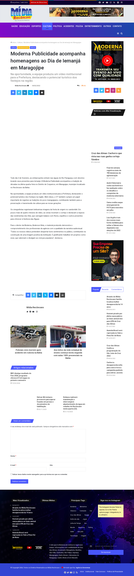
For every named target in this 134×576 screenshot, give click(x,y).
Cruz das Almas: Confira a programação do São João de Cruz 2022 (114, 351)
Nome (13, 456)
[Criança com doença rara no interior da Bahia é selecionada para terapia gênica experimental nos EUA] (61, 526)
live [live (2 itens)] (85, 523)
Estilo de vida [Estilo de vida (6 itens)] (74, 519)
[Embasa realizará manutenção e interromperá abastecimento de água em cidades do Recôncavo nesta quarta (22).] (74, 383)
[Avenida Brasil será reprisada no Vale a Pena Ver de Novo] (98, 336)
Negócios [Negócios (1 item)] (81, 527)
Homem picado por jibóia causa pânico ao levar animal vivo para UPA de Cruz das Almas (115, 319)
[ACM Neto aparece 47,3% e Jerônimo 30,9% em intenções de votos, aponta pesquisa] (44, 526)
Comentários (116, 289)
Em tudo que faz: (77, 568)
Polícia (79, 26)
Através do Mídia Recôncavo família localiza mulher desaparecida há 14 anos (115, 302)
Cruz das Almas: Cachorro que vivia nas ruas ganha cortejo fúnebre (106, 156)
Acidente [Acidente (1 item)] (73, 507)
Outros (107, 26)
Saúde (14, 26)
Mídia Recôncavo (21, 86)
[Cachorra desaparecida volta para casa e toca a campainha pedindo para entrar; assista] (98, 368)
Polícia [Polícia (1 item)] (90, 527)
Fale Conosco (100, 571)
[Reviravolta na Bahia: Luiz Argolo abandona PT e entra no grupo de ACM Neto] (52, 526)
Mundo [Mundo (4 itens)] (72, 527)
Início (13, 42)
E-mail (13, 465)
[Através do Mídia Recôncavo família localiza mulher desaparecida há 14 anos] (98, 302)
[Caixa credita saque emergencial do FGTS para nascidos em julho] (98, 208)
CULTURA (47, 26)
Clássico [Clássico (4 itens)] (73, 511)
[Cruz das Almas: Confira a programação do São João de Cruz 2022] (98, 351)
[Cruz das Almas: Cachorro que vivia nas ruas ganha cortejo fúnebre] (107, 134)
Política (57, 26)
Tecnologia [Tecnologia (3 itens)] (74, 536)
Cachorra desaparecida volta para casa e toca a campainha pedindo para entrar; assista (115, 368)
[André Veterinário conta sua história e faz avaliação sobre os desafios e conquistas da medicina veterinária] (98, 188)
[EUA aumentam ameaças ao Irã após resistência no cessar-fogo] (61, 508)
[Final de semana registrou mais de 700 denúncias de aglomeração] (98, 173)
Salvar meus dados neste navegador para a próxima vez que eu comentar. (40, 474)
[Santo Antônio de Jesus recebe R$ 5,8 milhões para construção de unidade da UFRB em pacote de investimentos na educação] (61, 517)
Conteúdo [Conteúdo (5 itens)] (83, 511)
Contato (117, 26)
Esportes (36, 26)
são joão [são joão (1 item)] (80, 531)
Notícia (33, 47)
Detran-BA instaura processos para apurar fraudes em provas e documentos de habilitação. (46, 401)
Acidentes (69, 26)
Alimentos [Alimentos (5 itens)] (83, 507)
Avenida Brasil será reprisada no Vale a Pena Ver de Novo (114, 333)
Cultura (19, 42)
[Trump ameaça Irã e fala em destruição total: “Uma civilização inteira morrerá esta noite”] (52, 517)
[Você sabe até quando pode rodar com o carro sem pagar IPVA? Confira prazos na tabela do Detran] (44, 517)
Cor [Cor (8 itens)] (91, 511)
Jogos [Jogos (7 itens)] (85, 519)
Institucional (90, 571)
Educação (24, 26)
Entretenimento (93, 26)
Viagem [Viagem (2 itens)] (83, 536)
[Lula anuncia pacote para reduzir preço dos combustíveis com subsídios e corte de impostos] (44, 508)
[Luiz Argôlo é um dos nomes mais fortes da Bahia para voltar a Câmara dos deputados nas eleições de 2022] (98, 223)
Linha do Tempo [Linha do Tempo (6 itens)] (75, 523)
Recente (105, 289)
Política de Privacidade (115, 571)
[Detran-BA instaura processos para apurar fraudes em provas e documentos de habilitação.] (48, 383)
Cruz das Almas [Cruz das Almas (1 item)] (75, 515)
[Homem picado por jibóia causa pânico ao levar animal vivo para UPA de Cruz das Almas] (98, 319)
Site (51, 465)
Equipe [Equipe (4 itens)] (87, 515)
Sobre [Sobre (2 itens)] (72, 531)
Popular (96, 289)
